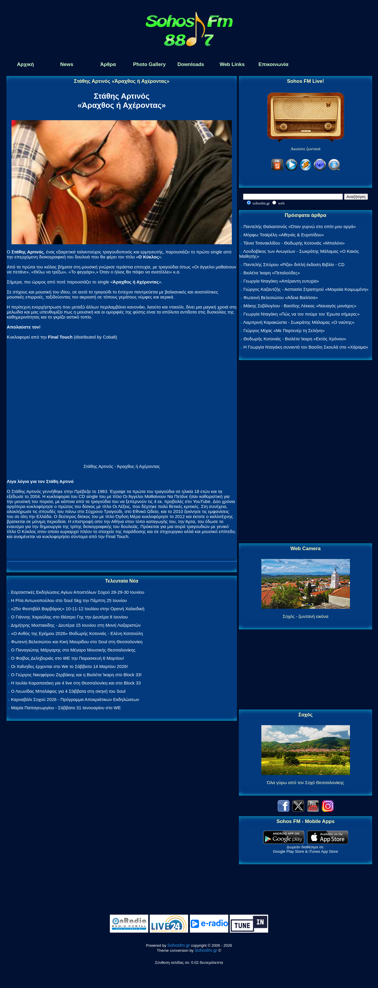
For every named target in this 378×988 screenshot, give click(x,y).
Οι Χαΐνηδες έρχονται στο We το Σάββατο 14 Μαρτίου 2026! (69, 666)
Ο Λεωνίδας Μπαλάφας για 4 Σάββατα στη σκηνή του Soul (68, 691)
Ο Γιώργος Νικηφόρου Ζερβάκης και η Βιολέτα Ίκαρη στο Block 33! (76, 674)
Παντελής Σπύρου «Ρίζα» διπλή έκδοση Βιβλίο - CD (293, 264)
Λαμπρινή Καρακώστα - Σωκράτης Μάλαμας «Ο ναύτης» (298, 322)
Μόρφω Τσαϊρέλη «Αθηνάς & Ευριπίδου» (283, 234)
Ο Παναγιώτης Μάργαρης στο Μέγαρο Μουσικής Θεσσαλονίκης (73, 649)
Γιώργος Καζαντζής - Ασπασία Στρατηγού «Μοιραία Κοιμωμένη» (306, 289)
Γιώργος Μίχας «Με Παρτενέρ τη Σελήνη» (284, 330)
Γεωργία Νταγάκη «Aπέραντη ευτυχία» (281, 280)
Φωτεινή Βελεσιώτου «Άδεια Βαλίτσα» (280, 297)
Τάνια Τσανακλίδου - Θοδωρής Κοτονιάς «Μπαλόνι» (294, 242)
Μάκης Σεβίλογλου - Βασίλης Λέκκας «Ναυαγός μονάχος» (299, 305)
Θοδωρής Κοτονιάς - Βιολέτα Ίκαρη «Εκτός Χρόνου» (294, 338)
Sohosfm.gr (178, 945)
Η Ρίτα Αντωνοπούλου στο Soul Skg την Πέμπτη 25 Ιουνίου (69, 600)
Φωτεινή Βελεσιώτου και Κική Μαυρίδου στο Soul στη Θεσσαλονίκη (76, 641)
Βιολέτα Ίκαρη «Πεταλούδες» (271, 272)
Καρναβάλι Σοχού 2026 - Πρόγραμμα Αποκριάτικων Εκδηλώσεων (75, 699)
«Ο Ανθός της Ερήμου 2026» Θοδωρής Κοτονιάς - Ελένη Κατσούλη (77, 633)
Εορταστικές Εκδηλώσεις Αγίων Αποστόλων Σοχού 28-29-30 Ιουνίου (77, 592)
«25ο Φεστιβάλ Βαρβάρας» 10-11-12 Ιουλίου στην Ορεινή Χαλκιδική (77, 608)
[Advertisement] (305, 452)
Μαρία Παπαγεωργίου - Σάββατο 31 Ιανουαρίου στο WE (66, 707)
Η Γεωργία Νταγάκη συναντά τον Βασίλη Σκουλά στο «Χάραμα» (305, 346)
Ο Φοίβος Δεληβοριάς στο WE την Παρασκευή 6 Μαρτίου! (67, 658)
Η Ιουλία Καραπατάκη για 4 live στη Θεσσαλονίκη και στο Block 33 (76, 682)
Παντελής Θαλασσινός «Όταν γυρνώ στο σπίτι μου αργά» (299, 226)
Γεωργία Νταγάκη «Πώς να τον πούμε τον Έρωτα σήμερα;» (301, 313)
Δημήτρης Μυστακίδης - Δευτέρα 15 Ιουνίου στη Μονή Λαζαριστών (76, 625)
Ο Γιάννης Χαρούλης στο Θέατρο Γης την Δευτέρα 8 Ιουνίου (69, 616)
